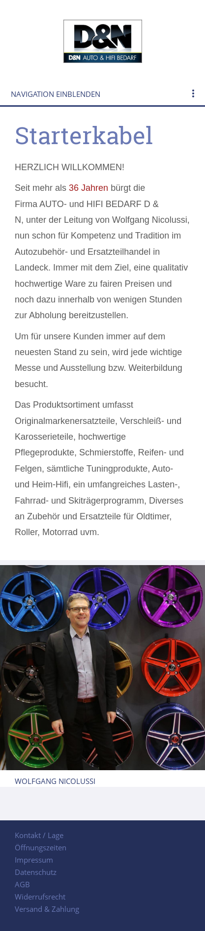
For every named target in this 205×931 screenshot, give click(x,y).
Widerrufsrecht (40, 896)
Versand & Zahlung (47, 909)
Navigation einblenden (55, 94)
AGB (22, 884)
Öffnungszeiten (40, 847)
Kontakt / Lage (39, 835)
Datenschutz (36, 872)
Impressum (34, 860)
